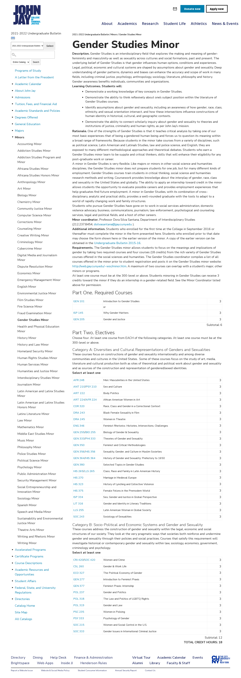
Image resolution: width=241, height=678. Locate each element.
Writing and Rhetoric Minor (36, 537)
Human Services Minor (32, 364)
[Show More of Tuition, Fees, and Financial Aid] (12, 104)
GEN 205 (79, 319)
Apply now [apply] (217, 9)
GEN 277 (79, 579)
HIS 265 (78, 471)
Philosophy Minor (29, 447)
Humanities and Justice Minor (37, 371)
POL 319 (78, 605)
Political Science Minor (32, 461)
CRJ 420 (78, 560)
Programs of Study (28, 71)
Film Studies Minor (30, 300)
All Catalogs (23, 619)
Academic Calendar (28, 84)
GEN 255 (79, 432)
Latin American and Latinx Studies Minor (40, 393)
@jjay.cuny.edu (122, 224)
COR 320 (79, 406)
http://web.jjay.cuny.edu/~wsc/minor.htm (99, 266)
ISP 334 (78, 497)
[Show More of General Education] (12, 124)
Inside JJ (67, 663)
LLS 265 (89, 471)
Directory (18, 657)
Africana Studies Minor (33, 169)
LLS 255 (78, 510)
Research (150, 23)
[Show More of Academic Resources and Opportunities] (12, 569)
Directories (22, 599)
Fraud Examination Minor (34, 313)
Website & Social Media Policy (55, 670)
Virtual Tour (141, 657)
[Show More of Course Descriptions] (12, 563)
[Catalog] (27, 46)
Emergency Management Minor (39, 280)
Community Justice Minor (34, 209)
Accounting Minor (29, 144)
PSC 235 (78, 612)
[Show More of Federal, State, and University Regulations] (12, 587)
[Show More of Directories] (12, 598)
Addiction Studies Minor (34, 151)
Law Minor (24, 420)
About (107, 23)
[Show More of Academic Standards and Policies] (12, 110)
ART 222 (79, 393)
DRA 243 (79, 413)
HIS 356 (90, 452)
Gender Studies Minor (33, 320)
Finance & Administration (93, 657)
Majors (19, 131)
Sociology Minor (28, 498)
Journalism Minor (29, 385)
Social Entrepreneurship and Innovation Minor (36, 489)
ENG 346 (79, 426)
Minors (19, 137)
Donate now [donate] (192, 9)
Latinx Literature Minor (33, 414)
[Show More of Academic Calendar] (12, 84)
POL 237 (78, 592)
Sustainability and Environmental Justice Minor (40, 520)
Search (36, 62)
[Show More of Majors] (12, 130)
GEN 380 (79, 465)
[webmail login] (175, 9)
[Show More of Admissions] (12, 97)
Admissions (22, 97)
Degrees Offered (26, 117)
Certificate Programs (29, 556)
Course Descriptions (28, 563)
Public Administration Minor (36, 474)
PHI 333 (90, 438)
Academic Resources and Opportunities (32, 572)
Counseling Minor (29, 229)
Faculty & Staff (178, 663)
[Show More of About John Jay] (12, 90)
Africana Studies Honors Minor (38, 175)
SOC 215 (78, 625)
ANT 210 (79, 387)
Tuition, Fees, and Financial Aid (36, 104)
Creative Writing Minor (33, 235)
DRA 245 (79, 419)
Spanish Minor (27, 505)
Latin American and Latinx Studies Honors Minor (40, 405)
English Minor (26, 287)
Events (197, 657)
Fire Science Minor (29, 307)
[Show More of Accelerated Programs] (12, 549)
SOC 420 (89, 560)
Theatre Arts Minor (30, 530)
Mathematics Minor (30, 427)
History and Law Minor (33, 345)
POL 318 (78, 599)
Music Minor (25, 440)
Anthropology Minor (31, 182)
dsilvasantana (103, 224)
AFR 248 (78, 380)
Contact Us (150, 670)
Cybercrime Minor (29, 249)
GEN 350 (79, 445)
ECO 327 (78, 573)
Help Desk (58, 657)
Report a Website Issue (22, 670)
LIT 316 (78, 503)
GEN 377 (79, 586)
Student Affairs (25, 581)
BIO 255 (90, 432)
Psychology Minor (29, 467)
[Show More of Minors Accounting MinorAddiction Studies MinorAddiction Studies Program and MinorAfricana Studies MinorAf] (12, 137)
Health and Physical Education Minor (38, 329)
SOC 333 (78, 631)
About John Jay (25, 91)
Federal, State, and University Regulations (35, 590)
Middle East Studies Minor (35, 434)
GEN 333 (79, 438)
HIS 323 (78, 484)
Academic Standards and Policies (37, 111)
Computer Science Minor (34, 215)
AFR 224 (91, 400)
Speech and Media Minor (34, 512)
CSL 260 (78, 566)
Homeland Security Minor (35, 351)
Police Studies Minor (31, 454)
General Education (27, 124)
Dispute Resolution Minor (35, 267)
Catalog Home (25, 606)
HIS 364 (90, 458)
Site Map (21, 612)
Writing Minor (27, 543)
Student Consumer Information (92, 670)
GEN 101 (79, 301)
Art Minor (24, 189)
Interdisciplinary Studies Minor (38, 378)
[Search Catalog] (33, 55)
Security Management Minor (37, 480)
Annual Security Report (126, 670)
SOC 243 (78, 516)
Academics (127, 23)
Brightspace (20, 663)
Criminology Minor (30, 242)
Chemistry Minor (28, 202)
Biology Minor (26, 195)
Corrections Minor (29, 222)
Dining (38, 657)
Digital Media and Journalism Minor (37, 257)
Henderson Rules (93, 663)
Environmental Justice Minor (36, 293)
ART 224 (79, 400)
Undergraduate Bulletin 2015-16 (117, 243)
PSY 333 (78, 618)
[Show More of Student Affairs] (12, 581)
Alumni (137, 663)
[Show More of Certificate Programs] (12, 556)
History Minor (26, 338)
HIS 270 (78, 478)
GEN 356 (79, 452)
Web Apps (45, 663)
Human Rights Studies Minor (37, 358)
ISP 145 (78, 313)
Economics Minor (28, 273)
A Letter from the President (34, 77)
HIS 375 (78, 491)
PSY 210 (91, 387)
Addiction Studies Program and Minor (39, 159)
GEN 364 (79, 458)
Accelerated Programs (30, 550)
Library (154, 663)
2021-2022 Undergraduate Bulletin (90, 34)
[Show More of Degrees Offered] (12, 117)
